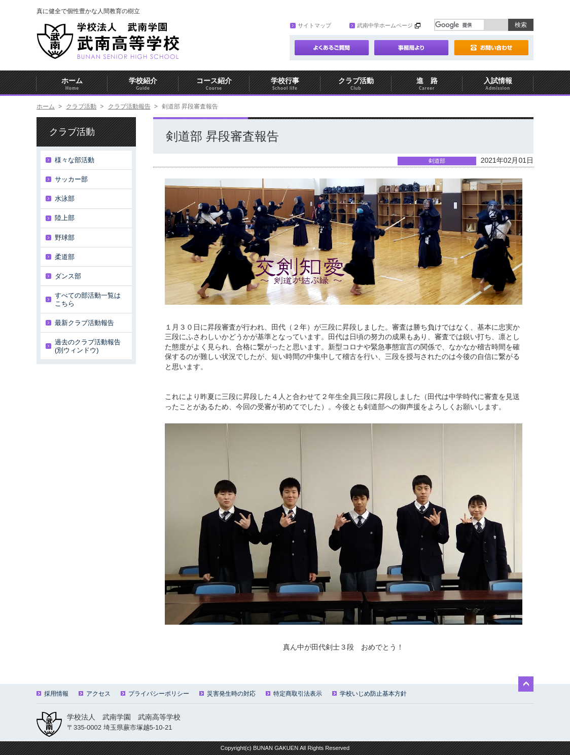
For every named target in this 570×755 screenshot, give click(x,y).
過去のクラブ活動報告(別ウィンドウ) (88, 346)
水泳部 (65, 198)
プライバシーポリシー (155, 693)
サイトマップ (310, 25)
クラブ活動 (355, 84)
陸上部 (65, 218)
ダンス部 (68, 276)
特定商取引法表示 (294, 693)
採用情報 (52, 693)
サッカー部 (71, 179)
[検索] (459, 25)
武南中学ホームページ (381, 25)
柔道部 (65, 257)
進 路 (426, 84)
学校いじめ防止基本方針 (369, 693)
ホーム (72, 84)
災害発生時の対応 (227, 693)
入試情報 (497, 84)
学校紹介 (143, 84)
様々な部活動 (74, 160)
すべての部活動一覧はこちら (88, 299)
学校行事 (285, 84)
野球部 (65, 237)
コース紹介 (214, 84)
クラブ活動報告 (129, 106)
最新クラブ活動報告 (84, 323)
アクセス (95, 693)
